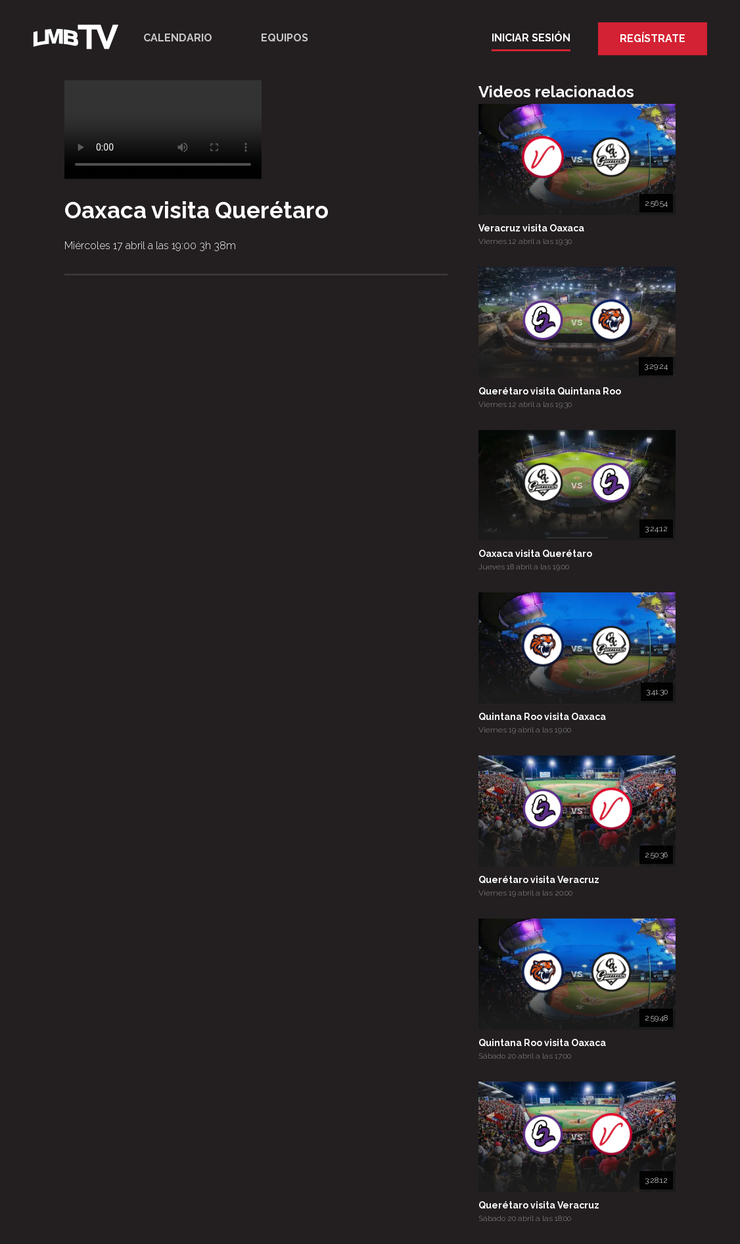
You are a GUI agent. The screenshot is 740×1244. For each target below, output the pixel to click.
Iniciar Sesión (531, 38)
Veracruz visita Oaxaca (531, 228)
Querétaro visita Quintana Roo (549, 391)
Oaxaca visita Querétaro (535, 553)
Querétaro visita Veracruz (538, 879)
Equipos (284, 38)
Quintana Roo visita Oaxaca (542, 716)
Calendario (177, 38)
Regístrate (652, 38)
